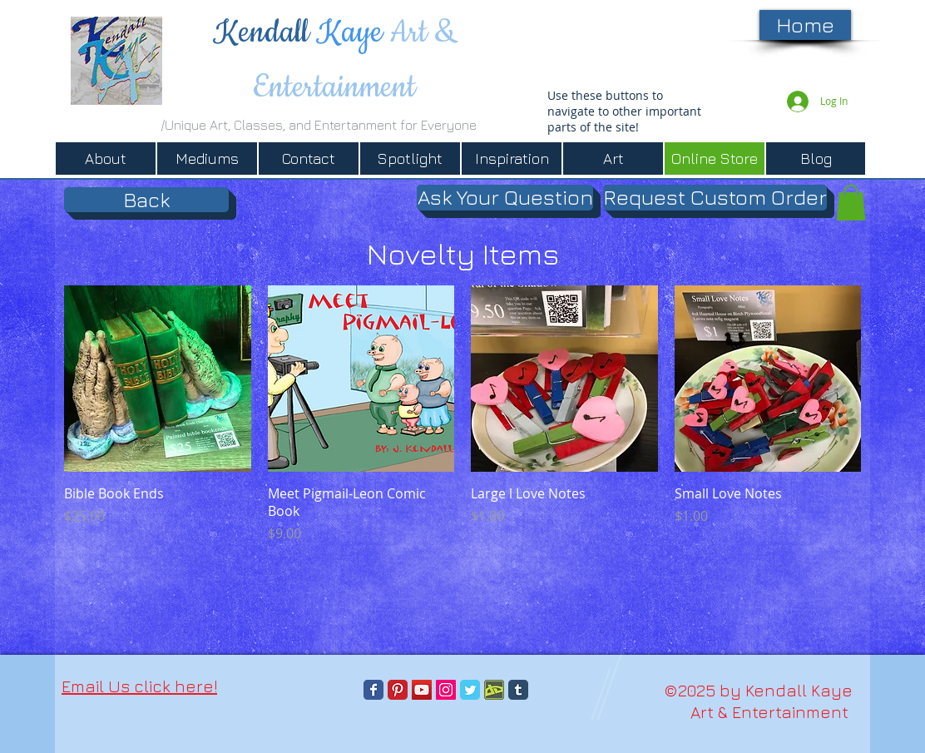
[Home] (805, 25)
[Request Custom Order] (715, 198)
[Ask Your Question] (505, 198)
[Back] (146, 199)
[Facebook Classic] (373, 690)
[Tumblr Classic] (518, 690)
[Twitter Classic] (470, 690)
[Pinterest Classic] (398, 690)
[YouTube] (422, 690)
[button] (851, 202)
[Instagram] (446, 690)
